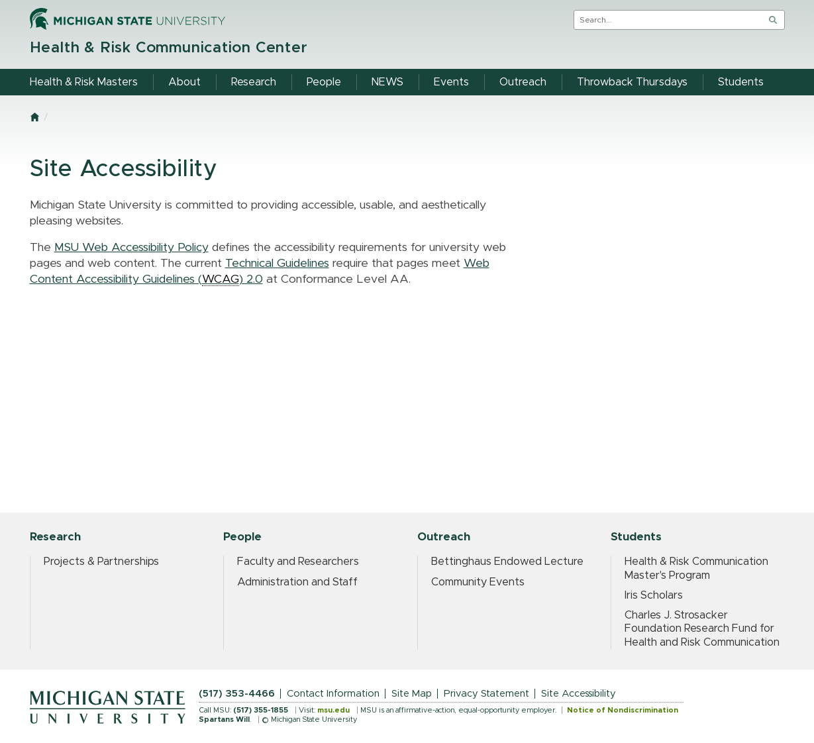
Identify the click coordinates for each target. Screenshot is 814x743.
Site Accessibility (578, 694)
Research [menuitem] (253, 82)
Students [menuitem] (741, 82)
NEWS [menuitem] (387, 82)
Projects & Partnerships (101, 561)
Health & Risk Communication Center (169, 48)
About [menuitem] (184, 82)
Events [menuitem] (451, 82)
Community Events (478, 582)
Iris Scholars (654, 595)
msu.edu (333, 710)
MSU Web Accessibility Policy (131, 248)
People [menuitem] (324, 82)
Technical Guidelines (277, 264)
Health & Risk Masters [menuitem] (84, 82)
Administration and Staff (297, 582)
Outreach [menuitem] (522, 82)
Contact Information (333, 694)
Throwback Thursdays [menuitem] (632, 82)
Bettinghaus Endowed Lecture (507, 561)
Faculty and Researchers (298, 561)
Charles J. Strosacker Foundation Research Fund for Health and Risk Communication (702, 629)
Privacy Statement (486, 694)
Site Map (411, 694)
